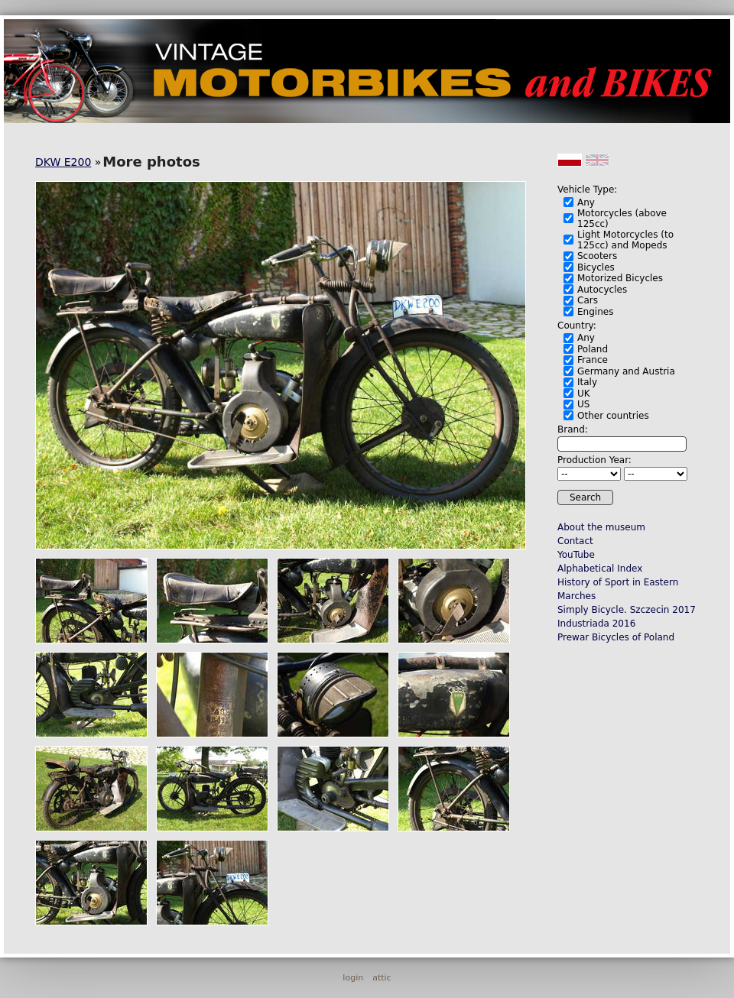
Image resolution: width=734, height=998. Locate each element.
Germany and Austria (626, 371)
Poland (592, 349)
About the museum (601, 527)
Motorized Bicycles (620, 278)
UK (583, 393)
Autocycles (602, 289)
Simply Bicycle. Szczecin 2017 (626, 609)
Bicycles (596, 267)
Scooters (597, 256)
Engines (595, 311)
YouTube (576, 554)
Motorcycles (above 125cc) (622, 218)
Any (586, 202)
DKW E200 (63, 162)
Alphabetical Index (599, 568)
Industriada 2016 (596, 623)
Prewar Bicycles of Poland (615, 637)
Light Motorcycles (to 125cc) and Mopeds (625, 240)
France (592, 360)
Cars (587, 300)
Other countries (613, 415)
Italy (587, 382)
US (583, 404)
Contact (575, 541)
